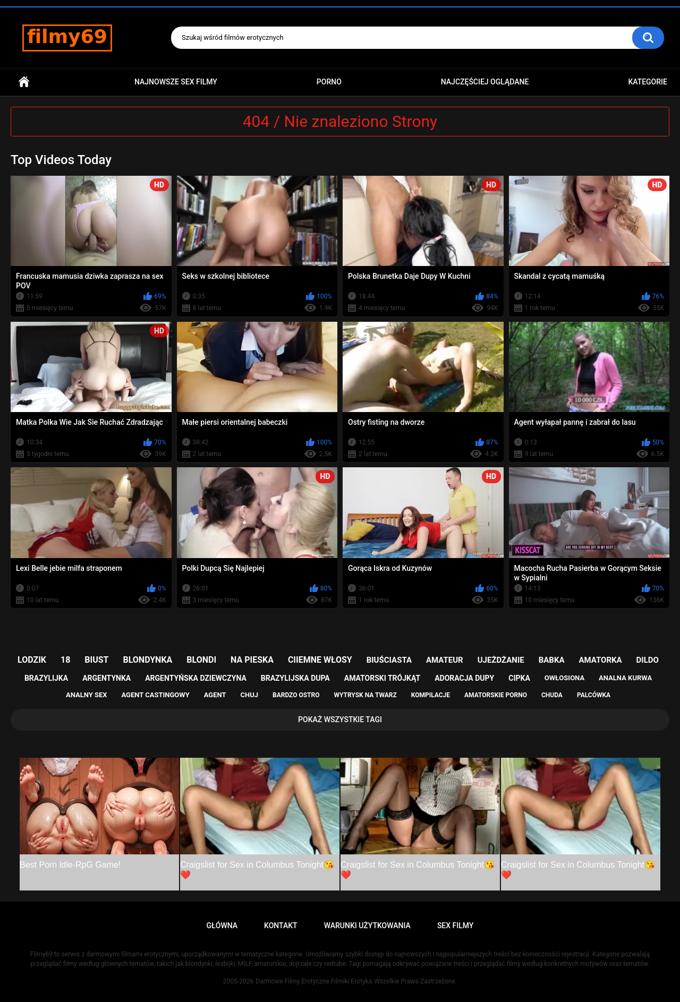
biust (96, 660)
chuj (250, 695)
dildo (647, 660)
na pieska (252, 660)
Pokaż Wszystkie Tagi (340, 719)
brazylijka (46, 678)
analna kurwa (625, 678)
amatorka (600, 660)
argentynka (106, 678)
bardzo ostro (296, 695)
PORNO (329, 82)
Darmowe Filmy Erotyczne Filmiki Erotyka (314, 981)
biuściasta (389, 660)
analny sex (86, 695)
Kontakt (281, 925)
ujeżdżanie (501, 660)
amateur (444, 660)
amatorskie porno (495, 695)
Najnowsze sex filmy (175, 82)
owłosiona (564, 678)
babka (552, 660)
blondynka (147, 660)
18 (65, 660)
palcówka (593, 695)
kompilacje (430, 695)
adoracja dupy (464, 678)
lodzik (32, 660)
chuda (552, 695)
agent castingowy (155, 695)
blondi (201, 660)
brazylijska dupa (295, 678)
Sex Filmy (455, 925)
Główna (24, 82)
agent (215, 695)
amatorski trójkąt (382, 678)
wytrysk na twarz (365, 695)
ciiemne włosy (320, 660)
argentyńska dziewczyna (195, 678)
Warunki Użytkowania (367, 925)
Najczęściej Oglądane (485, 82)
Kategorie (647, 82)
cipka (519, 678)
